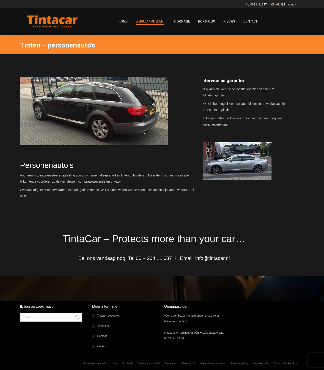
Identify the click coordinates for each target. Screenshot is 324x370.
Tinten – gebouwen (108, 315)
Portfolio (102, 336)
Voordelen (103, 325)
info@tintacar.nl (283, 4)
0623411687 (256, 4)
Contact (102, 346)
